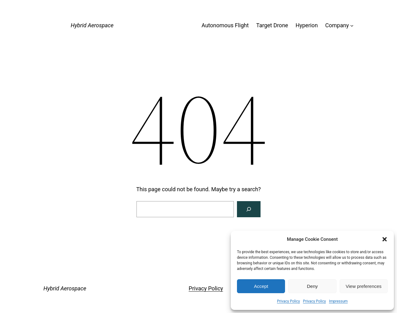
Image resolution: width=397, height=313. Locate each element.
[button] (384, 239)
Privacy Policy (288, 301)
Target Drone (272, 25)
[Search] (249, 209)
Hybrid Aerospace (92, 25)
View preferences (364, 286)
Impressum (338, 301)
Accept (261, 286)
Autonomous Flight (225, 25)
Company (337, 25)
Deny (312, 286)
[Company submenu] (352, 25)
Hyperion (307, 25)
